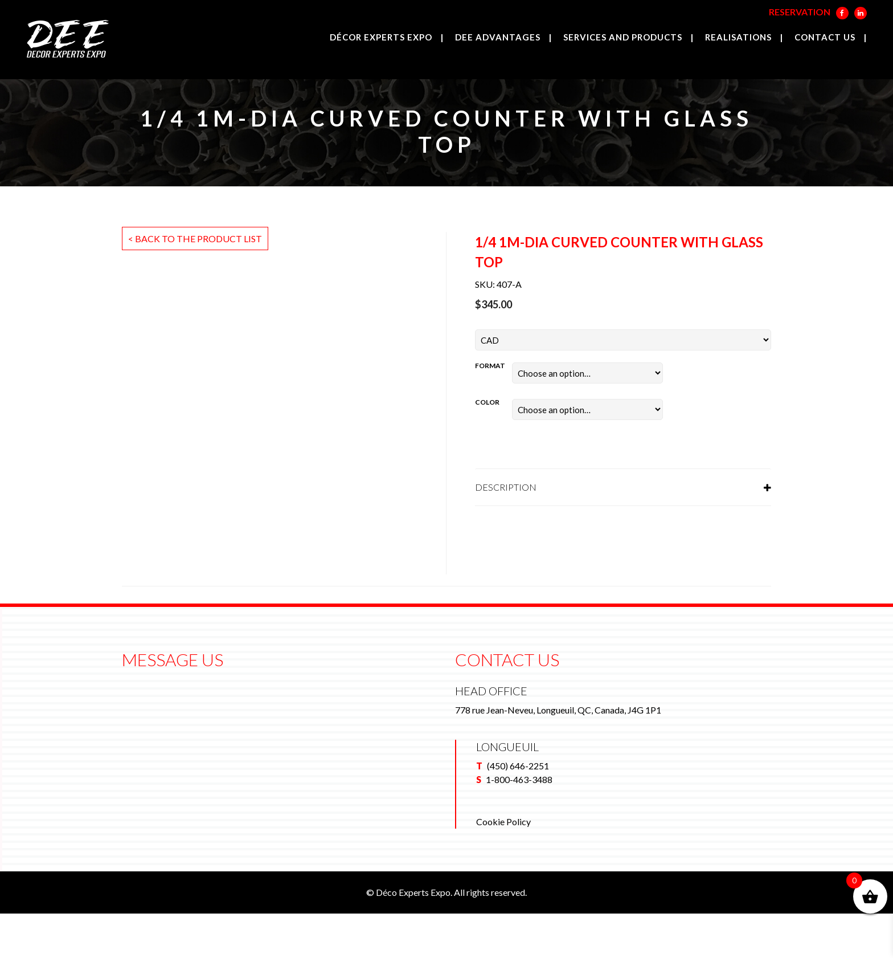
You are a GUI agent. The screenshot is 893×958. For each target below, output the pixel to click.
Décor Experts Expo (381, 37)
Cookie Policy (503, 866)
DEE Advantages (497, 37)
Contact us (824, 37)
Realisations (738, 37)
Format (490, 365)
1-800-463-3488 (519, 823)
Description (505, 487)
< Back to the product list (195, 238)
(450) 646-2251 (518, 810)
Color (487, 402)
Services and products (622, 37)
